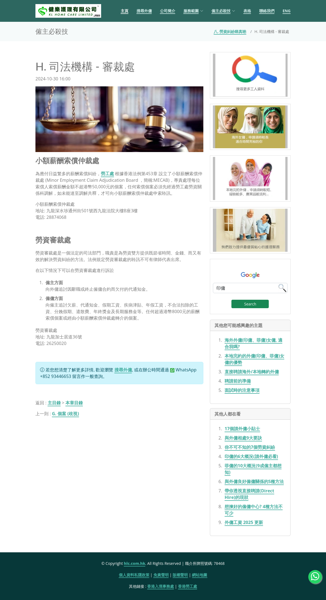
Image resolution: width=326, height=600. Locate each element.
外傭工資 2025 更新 (244, 522)
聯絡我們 (266, 10)
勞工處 (107, 174)
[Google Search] (250, 288)
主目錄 (54, 403)
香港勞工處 (187, 586)
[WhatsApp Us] (315, 577)
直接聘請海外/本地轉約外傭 (252, 372)
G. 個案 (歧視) (65, 414)
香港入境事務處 (160, 586)
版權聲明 (180, 574)
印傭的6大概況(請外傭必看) (251, 456)
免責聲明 (161, 574)
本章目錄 (74, 403)
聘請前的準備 (238, 381)
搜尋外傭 (144, 10)
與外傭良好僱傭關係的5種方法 (254, 481)
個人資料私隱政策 (134, 574)
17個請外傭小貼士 (242, 429)
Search (250, 304)
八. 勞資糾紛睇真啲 (230, 31)
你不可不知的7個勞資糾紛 (250, 447)
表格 (247, 10)
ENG (287, 10)
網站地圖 (199, 574)
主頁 (124, 10)
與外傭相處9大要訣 (243, 438)
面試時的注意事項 (242, 390)
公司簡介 (167, 10)
